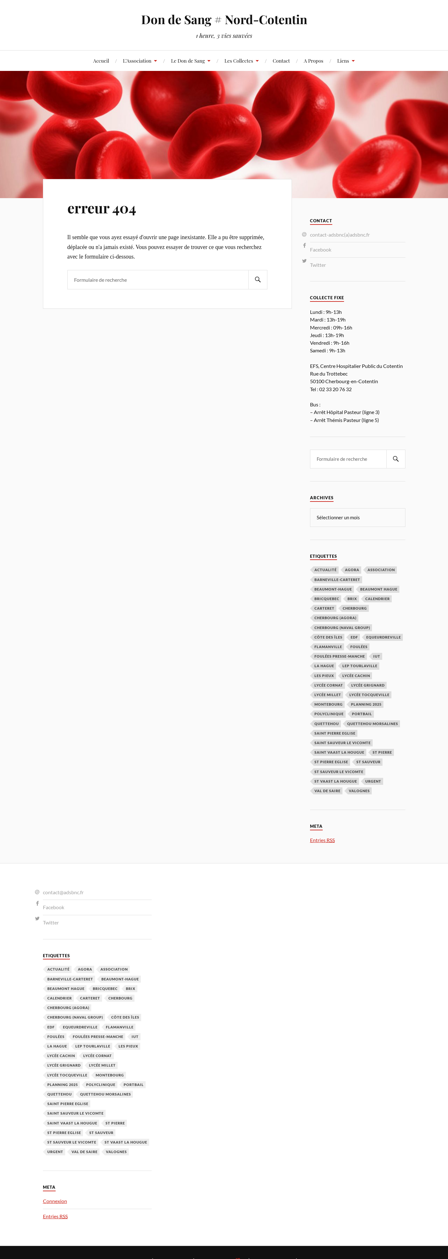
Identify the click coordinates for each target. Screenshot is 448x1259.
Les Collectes (238, 60)
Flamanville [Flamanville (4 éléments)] (328, 646)
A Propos (313, 60)
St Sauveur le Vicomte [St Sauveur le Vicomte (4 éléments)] (338, 771)
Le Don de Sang (188, 60)
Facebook (320, 249)
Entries (322, 840)
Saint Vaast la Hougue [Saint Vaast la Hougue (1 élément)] (339, 752)
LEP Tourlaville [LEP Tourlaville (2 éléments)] (359, 665)
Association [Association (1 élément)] (381, 569)
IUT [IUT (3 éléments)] (376, 656)
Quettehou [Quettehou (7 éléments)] (326, 723)
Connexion (55, 1201)
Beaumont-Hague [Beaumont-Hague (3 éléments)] (333, 589)
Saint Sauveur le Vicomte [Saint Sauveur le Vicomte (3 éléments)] (342, 742)
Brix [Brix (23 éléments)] (352, 598)
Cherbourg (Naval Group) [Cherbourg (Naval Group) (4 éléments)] (342, 627)
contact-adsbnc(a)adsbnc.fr (340, 235)
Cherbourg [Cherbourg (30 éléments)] (355, 608)
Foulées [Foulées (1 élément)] (359, 646)
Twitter (318, 265)
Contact (281, 60)
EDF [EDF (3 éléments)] (354, 637)
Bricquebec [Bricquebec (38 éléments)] (326, 598)
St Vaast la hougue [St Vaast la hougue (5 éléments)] (335, 781)
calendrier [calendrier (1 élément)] (377, 598)
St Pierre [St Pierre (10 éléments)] (382, 752)
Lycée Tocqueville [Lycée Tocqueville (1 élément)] (369, 694)
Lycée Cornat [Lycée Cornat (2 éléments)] (328, 685)
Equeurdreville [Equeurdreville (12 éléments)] (383, 637)
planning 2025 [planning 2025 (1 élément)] (366, 704)
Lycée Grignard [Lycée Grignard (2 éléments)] (368, 685)
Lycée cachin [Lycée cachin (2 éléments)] (356, 675)
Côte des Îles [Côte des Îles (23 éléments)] (328, 637)
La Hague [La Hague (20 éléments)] (324, 665)
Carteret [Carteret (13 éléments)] (324, 608)
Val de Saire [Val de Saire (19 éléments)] (327, 790)
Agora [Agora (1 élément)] (352, 569)
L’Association (137, 60)
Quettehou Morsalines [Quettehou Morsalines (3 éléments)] (372, 723)
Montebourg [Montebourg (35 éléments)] (328, 704)
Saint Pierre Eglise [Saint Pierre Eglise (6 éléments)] (334, 733)
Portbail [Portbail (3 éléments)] (362, 713)
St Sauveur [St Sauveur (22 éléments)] (368, 761)
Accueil (101, 60)
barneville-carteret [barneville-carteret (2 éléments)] (337, 579)
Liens (343, 60)
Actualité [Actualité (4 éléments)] (325, 569)
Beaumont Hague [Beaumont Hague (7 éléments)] (378, 589)
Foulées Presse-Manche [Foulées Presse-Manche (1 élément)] (339, 656)
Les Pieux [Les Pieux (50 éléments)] (324, 675)
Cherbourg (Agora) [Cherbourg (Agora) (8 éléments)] (335, 617)
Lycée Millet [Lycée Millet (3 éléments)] (327, 694)
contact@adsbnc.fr (63, 892)
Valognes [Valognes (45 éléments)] (359, 790)
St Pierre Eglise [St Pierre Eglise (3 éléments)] (331, 761)
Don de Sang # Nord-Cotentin (224, 19)
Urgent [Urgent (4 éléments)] (373, 781)
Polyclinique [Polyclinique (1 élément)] (329, 713)
